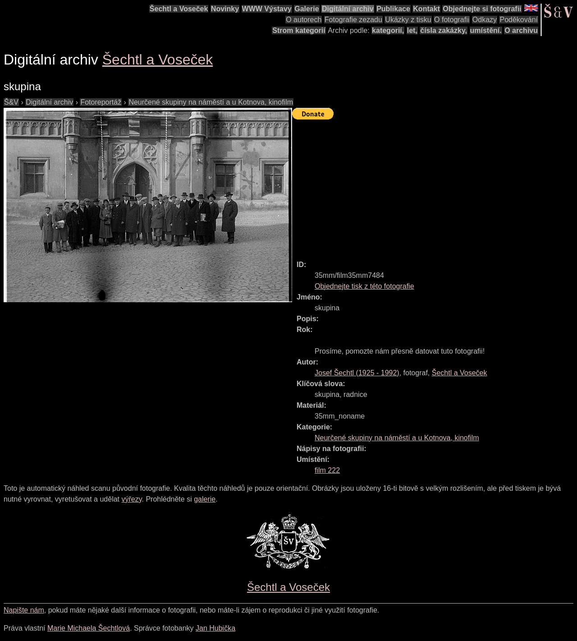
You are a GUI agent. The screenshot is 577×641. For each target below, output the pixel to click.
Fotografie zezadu (353, 19)
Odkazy (484, 19)
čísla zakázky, (443, 30)
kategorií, (388, 30)
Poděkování (518, 19)
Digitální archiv (348, 9)
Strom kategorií (298, 30)
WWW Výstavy (267, 9)
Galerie (306, 9)
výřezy (131, 499)
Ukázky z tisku (408, 19)
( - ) (357, 373)
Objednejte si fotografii (482, 9)
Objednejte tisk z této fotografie (364, 286)
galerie (204, 499)
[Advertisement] (434, 186)
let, (412, 30)
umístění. (486, 30)
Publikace (393, 9)
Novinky (225, 9)
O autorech (303, 19)
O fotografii (451, 19)
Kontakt (426, 9)
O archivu (521, 30)
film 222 (327, 470)
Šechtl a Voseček (179, 9)
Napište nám (24, 610)
